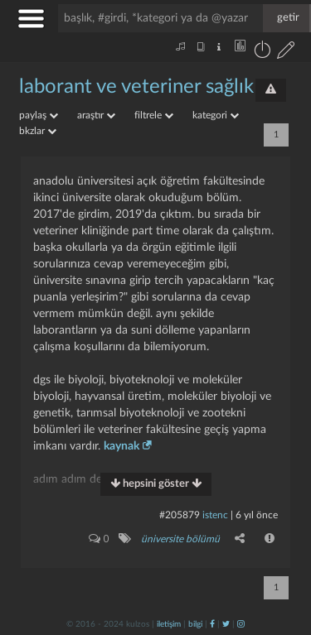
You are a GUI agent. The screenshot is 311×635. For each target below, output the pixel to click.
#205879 (179, 515)
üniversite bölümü (180, 539)
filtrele (153, 115)
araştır (96, 115)
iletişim (169, 624)
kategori (215, 115)
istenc (215, 515)
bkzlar (37, 131)
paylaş (38, 115)
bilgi (195, 624)
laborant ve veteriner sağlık (136, 87)
